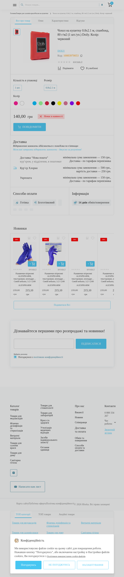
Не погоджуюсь (59, 565)
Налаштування (92, 565)
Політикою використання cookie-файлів (70, 556)
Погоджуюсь (28, 564)
